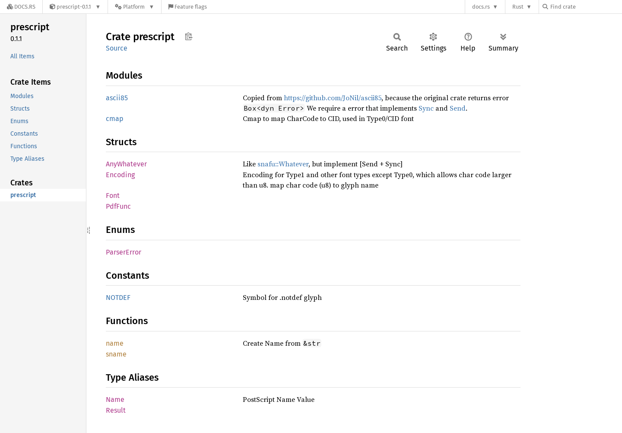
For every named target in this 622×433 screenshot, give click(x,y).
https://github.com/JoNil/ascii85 (332, 97)
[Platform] (134, 6)
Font (113, 195)
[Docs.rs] (21, 6)
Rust (518, 6)
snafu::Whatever (282, 164)
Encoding (120, 175)
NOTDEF (118, 297)
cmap (115, 119)
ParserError (123, 252)
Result (116, 410)
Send (458, 108)
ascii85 (117, 98)
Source (116, 48)
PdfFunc (118, 206)
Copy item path (188, 36)
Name (115, 399)
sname (116, 354)
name (115, 343)
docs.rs (481, 6)
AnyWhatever (126, 164)
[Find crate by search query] (585, 6)
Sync (426, 108)
